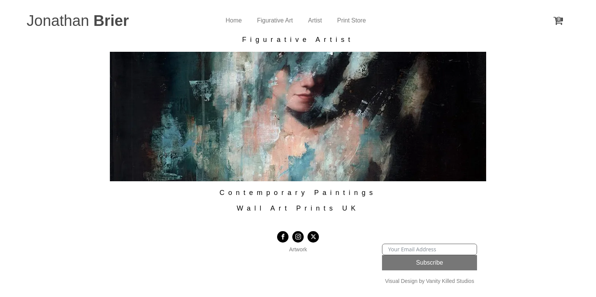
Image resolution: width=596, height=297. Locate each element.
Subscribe (429, 262)
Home (234, 20)
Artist (315, 20)
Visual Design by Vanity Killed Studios (429, 281)
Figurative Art (275, 20)
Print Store (351, 20)
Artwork (298, 249)
